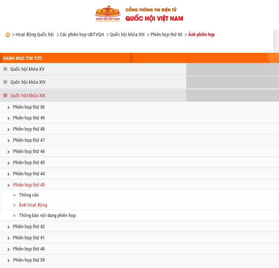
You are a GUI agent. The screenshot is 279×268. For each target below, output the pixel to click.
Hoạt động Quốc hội (35, 34)
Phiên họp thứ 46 (29, 151)
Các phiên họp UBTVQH (82, 34)
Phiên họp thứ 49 (29, 118)
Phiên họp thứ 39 (29, 260)
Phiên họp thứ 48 (29, 129)
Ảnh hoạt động (33, 205)
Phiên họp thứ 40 (29, 249)
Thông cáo (29, 195)
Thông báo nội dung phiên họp (47, 215)
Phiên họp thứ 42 (29, 226)
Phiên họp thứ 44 (29, 173)
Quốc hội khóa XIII (127, 34)
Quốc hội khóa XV (27, 69)
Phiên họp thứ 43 (166, 34)
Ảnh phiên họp (201, 34)
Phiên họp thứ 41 (29, 237)
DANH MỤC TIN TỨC (22, 58)
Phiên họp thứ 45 (29, 162)
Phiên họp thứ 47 (29, 140)
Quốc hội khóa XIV (27, 82)
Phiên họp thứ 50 (29, 107)
